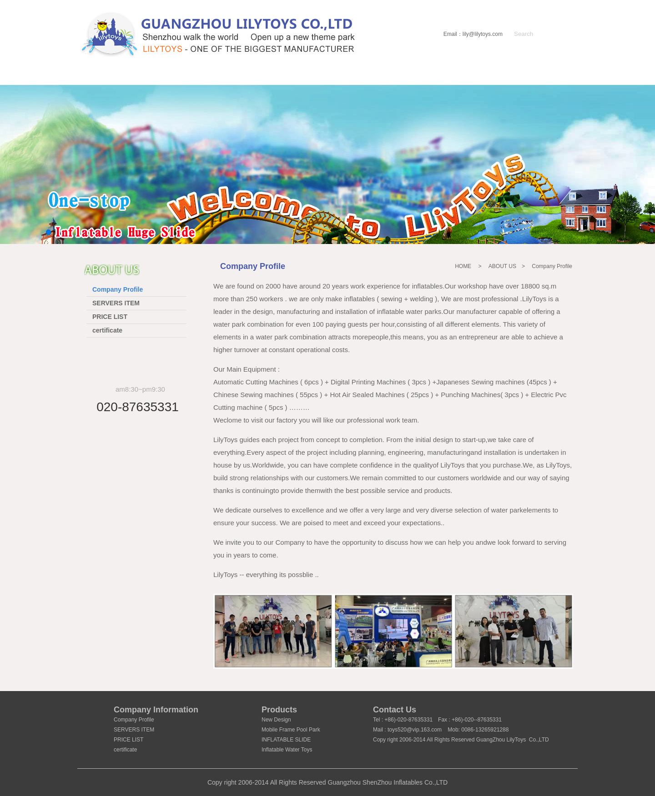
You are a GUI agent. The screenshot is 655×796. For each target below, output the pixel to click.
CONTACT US (535, 76)
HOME (105, 76)
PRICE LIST (109, 316)
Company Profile (117, 289)
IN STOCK (326, 76)
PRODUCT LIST (249, 76)
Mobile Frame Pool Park (291, 729)
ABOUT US (169, 76)
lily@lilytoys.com (483, 34)
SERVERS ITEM (116, 303)
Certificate (455, 76)
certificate (107, 330)
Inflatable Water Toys (287, 749)
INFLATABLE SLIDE (286, 739)
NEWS (388, 76)
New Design (276, 719)
